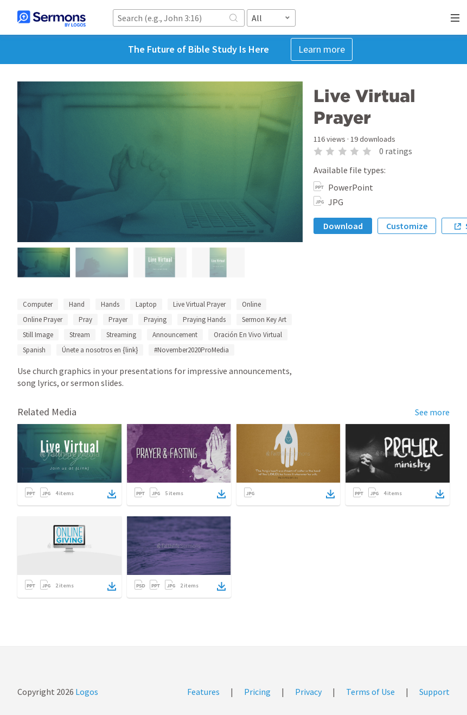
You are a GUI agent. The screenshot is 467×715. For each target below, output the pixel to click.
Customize (406, 225)
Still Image (38, 334)
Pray (85, 319)
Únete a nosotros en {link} (100, 350)
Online (251, 304)
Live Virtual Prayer (199, 304)
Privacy (308, 691)
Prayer (117, 319)
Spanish (34, 350)
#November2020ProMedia (191, 350)
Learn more (321, 49)
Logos (86, 691)
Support (434, 691)
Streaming (121, 334)
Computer (38, 304)
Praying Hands (204, 319)
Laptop (146, 304)
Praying (155, 319)
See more (432, 412)
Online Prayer (42, 319)
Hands (110, 304)
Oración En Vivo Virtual (248, 334)
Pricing (257, 691)
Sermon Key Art (264, 319)
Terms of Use (370, 691)
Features (203, 691)
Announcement (174, 334)
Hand (77, 304)
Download (343, 225)
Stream (79, 334)
